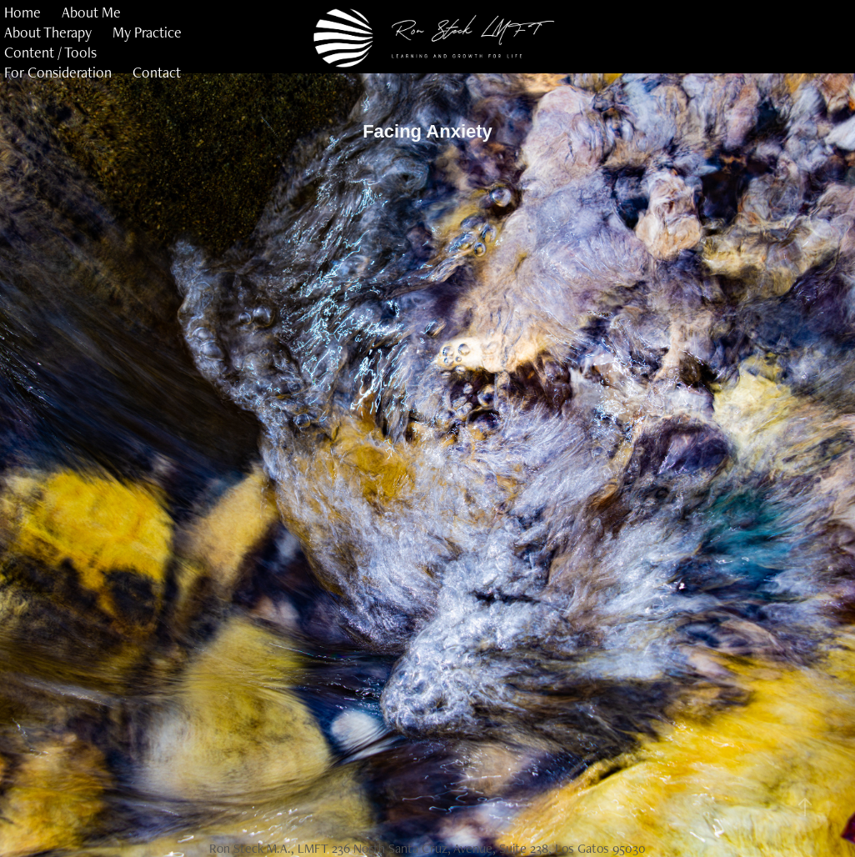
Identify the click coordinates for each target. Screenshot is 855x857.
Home (22, 12)
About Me (91, 12)
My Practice (147, 32)
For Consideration (58, 72)
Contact (156, 72)
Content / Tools (50, 52)
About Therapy (48, 32)
